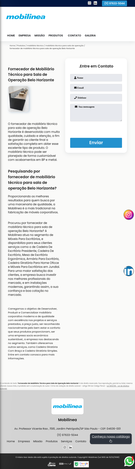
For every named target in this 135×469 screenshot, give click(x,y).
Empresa (24, 35)
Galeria (89, 35)
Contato (74, 35)
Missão (39, 35)
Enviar (96, 143)
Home (11, 35)
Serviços (66, 441)
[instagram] (89, 3)
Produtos (55, 35)
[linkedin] (95, 3)
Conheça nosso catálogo (111, 438)
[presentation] (96, 128)
